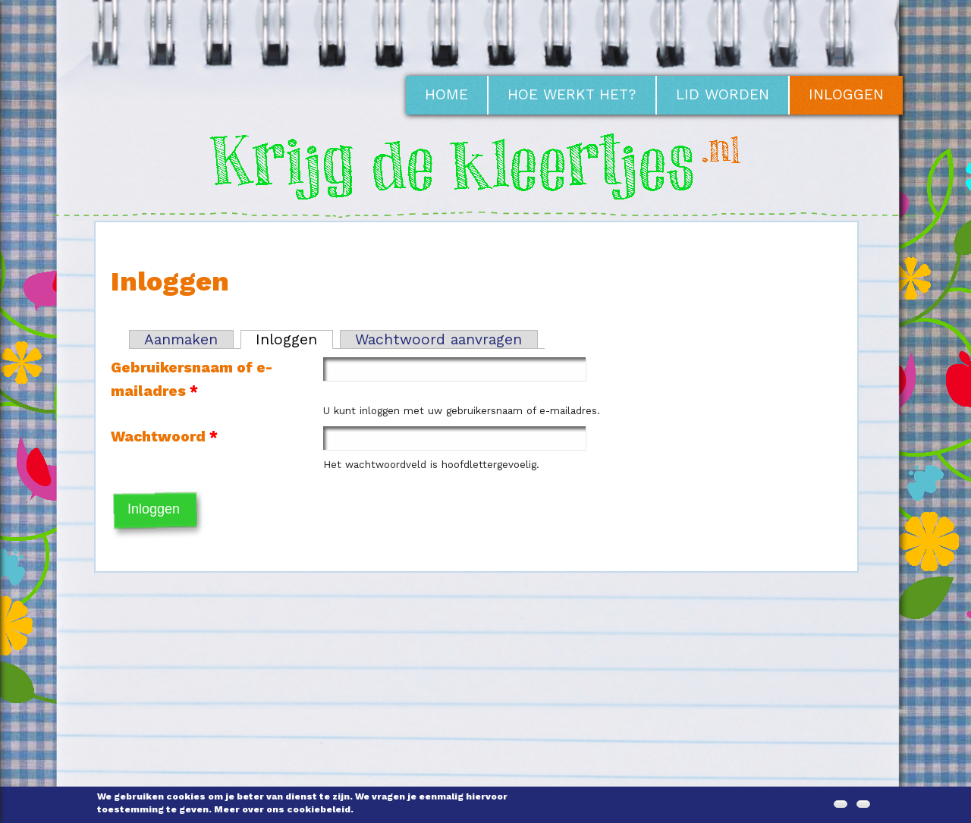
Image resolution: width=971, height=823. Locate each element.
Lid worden (722, 94)
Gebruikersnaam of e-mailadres (191, 379)
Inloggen (846, 94)
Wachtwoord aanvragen (438, 339)
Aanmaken (181, 339)
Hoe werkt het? (571, 94)
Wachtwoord (164, 436)
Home (446, 94)
